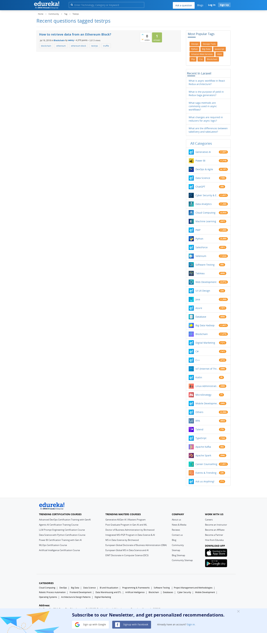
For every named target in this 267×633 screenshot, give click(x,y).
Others (199, 412)
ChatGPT (200, 186)
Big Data (75, 587)
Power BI (200, 160)
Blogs (200, 5)
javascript (219, 49)
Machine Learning (205, 221)
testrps (94, 45)
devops (194, 44)
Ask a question (183, 5)
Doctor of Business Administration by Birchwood (129, 529)
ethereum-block (78, 45)
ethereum (61, 45)
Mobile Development (207, 403)
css (201, 59)
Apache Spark (203, 455)
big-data (206, 49)
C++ (197, 360)
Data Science (202, 178)
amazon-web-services (202, 54)
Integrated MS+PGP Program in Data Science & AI (130, 534)
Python (199, 238)
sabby (71, 40)
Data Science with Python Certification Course (62, 534)
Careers (209, 519)
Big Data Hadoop (205, 325)
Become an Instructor (216, 524)
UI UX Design (202, 290)
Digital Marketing (205, 342)
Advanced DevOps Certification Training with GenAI (65, 519)
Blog (174, 540)
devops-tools (209, 44)
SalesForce (201, 247)
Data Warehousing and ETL (108, 592)
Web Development (205, 282)
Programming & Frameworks (136, 587)
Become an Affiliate (214, 529)
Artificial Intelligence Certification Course (59, 550)
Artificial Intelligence (135, 592)
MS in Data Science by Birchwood (122, 540)
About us (176, 519)
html (219, 54)
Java (197, 299)
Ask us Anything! (204, 481)
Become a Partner (214, 534)
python (194, 49)
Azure (198, 308)
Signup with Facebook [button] (131, 624)
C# (197, 351)
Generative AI (203, 152)
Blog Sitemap (178, 555)
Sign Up (224, 4)
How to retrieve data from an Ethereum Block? (75, 34)
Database (200, 316)
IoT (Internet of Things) (207, 368)
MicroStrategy (203, 394)
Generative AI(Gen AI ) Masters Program (125, 519)
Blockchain (59, 40)
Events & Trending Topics (207, 472)
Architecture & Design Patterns (76, 597)
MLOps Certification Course (53, 545)
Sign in (191, 624)
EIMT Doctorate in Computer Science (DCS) (126, 555)
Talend (199, 429)
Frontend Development (80, 592)
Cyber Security (184, 592)
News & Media (179, 524)
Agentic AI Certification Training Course (58, 524)
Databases (168, 592)
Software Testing (205, 264)
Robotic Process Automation (52, 592)
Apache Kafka (203, 446)
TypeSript (200, 438)
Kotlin (198, 377)
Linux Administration (207, 386)
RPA (197, 420)
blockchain (46, 45)
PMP (197, 230)
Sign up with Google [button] (90, 624)
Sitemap (176, 550)
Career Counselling (206, 464)
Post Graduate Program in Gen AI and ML (126, 524)
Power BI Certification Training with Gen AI (60, 540)
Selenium (200, 256)
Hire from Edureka (214, 540)
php (193, 59)
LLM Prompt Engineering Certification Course (62, 529)
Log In (211, 4)
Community (178, 545)
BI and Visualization (109, 587)
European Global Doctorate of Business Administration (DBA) (136, 545)
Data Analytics (203, 204)
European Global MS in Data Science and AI (127, 550)
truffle (106, 45)
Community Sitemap (182, 560)
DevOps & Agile (204, 169)
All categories (201, 143)
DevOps (63, 587)
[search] (72, 4)
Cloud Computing (205, 212)
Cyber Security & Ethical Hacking (207, 195)
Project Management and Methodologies (193, 587)
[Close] (238, 611)
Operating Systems (48, 597)
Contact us (177, 534)
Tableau (200, 273)
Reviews (176, 529)
